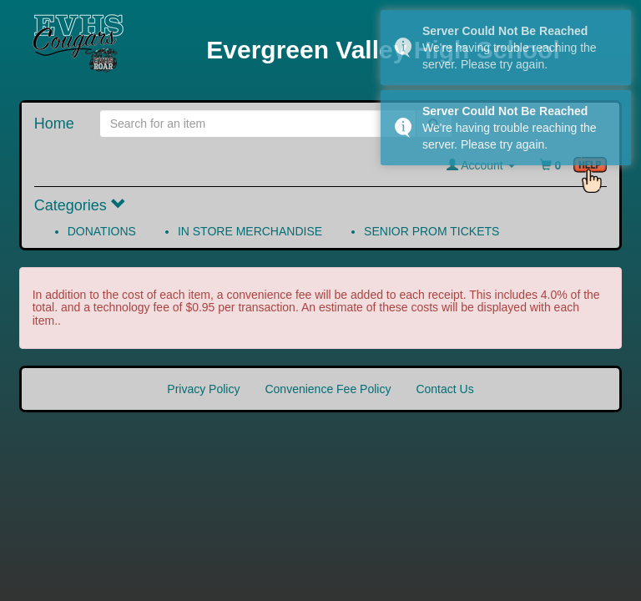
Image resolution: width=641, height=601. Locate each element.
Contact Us (444, 389)
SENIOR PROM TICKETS (431, 231)
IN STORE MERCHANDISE (250, 231)
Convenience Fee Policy (328, 389)
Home (54, 123)
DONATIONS (102, 231)
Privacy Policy (203, 389)
